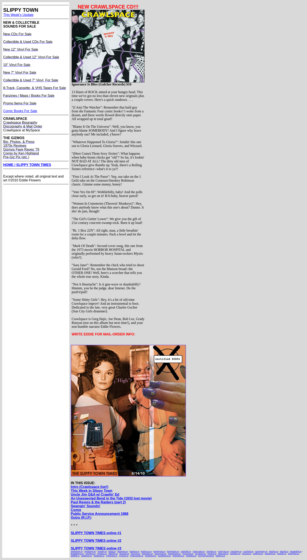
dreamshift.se (296, 551)
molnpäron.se (178, 555)
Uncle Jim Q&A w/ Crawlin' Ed (95, 494)
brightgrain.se (159, 551)
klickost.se (246, 553)
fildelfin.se (113, 553)
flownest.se (124, 553)
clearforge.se (236, 551)
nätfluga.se (220, 555)
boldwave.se (146, 551)
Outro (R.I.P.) (81, 517)
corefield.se (248, 551)
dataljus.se (273, 551)
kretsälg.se (281, 553)
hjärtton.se (211, 553)
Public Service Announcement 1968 (99, 514)
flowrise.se (135, 553)
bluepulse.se (122, 551)
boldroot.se (134, 551)
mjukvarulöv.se (136, 555)
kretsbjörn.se (293, 553)
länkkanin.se (99, 555)
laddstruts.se (86, 555)
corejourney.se (261, 551)
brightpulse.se (173, 551)
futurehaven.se (174, 553)
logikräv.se (124, 555)
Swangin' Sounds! (85, 506)
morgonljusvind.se (206, 555)
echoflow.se (90, 553)
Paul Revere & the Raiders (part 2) (98, 502)
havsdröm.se (200, 553)
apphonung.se (77, 551)
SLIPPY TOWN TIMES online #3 (96, 548)
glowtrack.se (187, 553)
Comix (76, 510)
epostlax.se (102, 553)
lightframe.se (111, 555)
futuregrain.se (160, 553)
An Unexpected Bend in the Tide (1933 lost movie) (111, 498)
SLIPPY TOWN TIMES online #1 (96, 533)
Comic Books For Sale (20, 111)
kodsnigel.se (270, 553)
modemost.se (150, 555)
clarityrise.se (223, 551)
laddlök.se (75, 555)
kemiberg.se (235, 553)
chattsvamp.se (199, 551)
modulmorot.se (164, 555)
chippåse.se (211, 551)
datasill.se (284, 551)
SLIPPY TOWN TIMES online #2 (96, 540)
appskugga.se (90, 551)
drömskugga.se (77, 553)
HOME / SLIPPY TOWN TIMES (27, 165)
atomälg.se (102, 551)
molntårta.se (191, 555)
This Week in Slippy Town (91, 490)
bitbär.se (112, 551)
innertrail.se (223, 553)
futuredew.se (147, 553)
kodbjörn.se (258, 553)
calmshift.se (186, 551)
